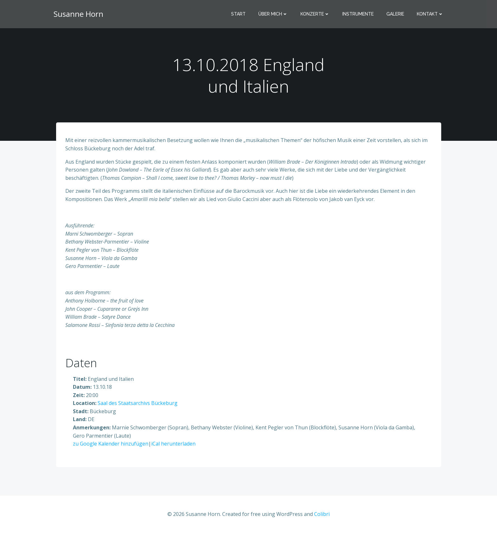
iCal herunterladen (173, 444)
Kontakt (430, 14)
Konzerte (315, 14)
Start (238, 14)
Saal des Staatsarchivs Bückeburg (138, 403)
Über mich (273, 14)
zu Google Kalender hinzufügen (110, 444)
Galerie (395, 14)
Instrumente (358, 14)
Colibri (322, 514)
